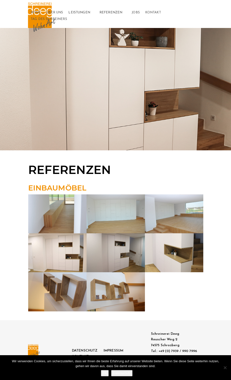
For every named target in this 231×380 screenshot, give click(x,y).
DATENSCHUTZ (85, 351)
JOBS (136, 12)
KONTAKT (153, 12)
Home (36, 12)
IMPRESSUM (113, 351)
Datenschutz (122, 373)
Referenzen (111, 12)
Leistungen (79, 12)
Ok (105, 373)
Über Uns (54, 12)
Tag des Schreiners (49, 19)
